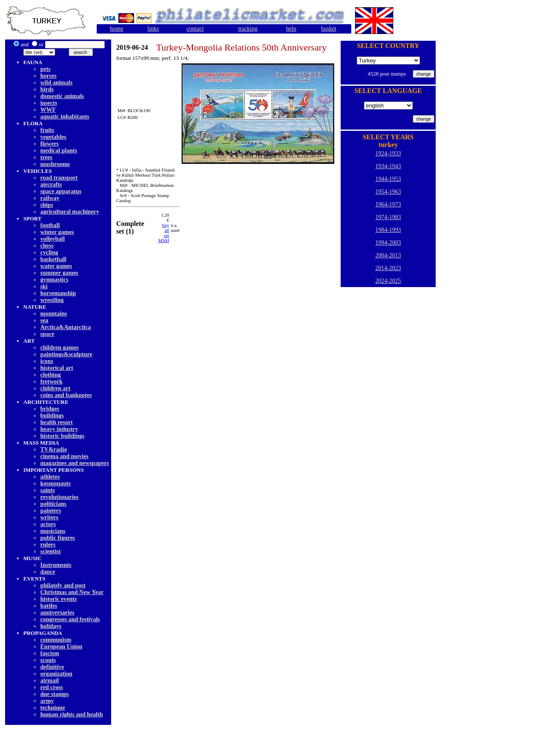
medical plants (58, 150)
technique (52, 708)
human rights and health (71, 714)
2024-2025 (388, 281)
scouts (48, 660)
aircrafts (51, 184)
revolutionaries (59, 497)
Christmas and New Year (72, 592)
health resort (56, 422)
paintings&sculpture (66, 354)
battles (48, 606)
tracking (248, 28)
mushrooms (55, 164)
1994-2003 (388, 243)
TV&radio (53, 449)
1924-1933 (388, 153)
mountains (53, 313)
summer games (59, 273)
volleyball (52, 239)
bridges (49, 409)
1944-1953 (388, 179)
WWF (48, 110)
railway (49, 198)
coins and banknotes (66, 395)
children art (55, 388)
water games (56, 266)
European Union (61, 646)
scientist (50, 551)
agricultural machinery (69, 212)
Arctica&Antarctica (65, 327)
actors (48, 524)
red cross (51, 687)
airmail (49, 680)
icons (46, 361)
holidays (51, 626)
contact (195, 28)
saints (47, 490)
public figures (57, 538)
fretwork (51, 381)
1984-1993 (388, 230)
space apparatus (60, 191)
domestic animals (62, 96)
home (116, 28)
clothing (50, 375)
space (47, 334)
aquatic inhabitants (65, 116)
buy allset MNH (163, 233)
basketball (53, 259)
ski (44, 286)
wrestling (52, 300)
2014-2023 (388, 268)
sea (44, 320)
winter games (57, 232)
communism (55, 640)
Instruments (55, 565)
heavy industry (59, 429)
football (50, 225)
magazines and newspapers (74, 463)
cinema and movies (64, 456)
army (47, 701)
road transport (59, 178)
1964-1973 (388, 204)
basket (328, 28)
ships (46, 205)
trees (46, 157)
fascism (49, 653)
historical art (56, 368)
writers (49, 517)
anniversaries (57, 612)
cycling (49, 252)
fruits (47, 130)
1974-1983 (388, 217)
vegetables (53, 137)
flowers (49, 144)
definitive (52, 667)
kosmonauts (55, 483)
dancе (47, 572)
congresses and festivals (70, 619)
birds (46, 89)
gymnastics (54, 279)
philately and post (63, 585)
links (153, 28)
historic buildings (62, 436)
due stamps (54, 694)
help (291, 28)
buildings (52, 415)
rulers (48, 544)
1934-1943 (388, 166)
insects (48, 103)
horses (48, 76)
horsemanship (58, 293)
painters (50, 510)
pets (45, 69)
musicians (52, 531)
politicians (53, 504)
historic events (58, 599)
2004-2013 (388, 255)
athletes (50, 477)
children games (59, 347)
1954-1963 (388, 192)
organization (56, 674)
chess (46, 245)
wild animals (56, 82)
